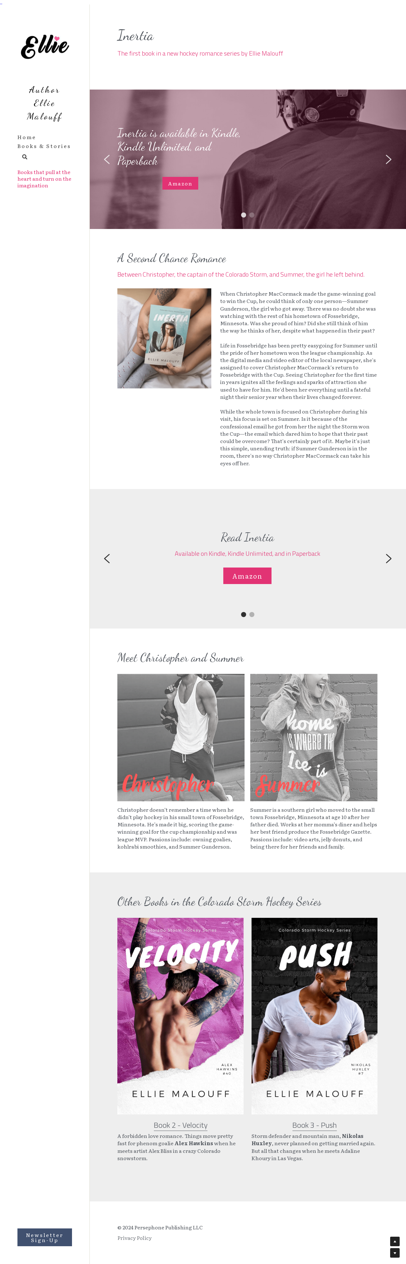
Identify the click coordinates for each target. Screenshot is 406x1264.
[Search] (23, 157)
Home (26, 137)
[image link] (180, 1023)
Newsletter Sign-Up (44, 1237)
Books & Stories (44, 146)
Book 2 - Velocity (180, 1132)
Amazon (180, 183)
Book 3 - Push (314, 1132)
